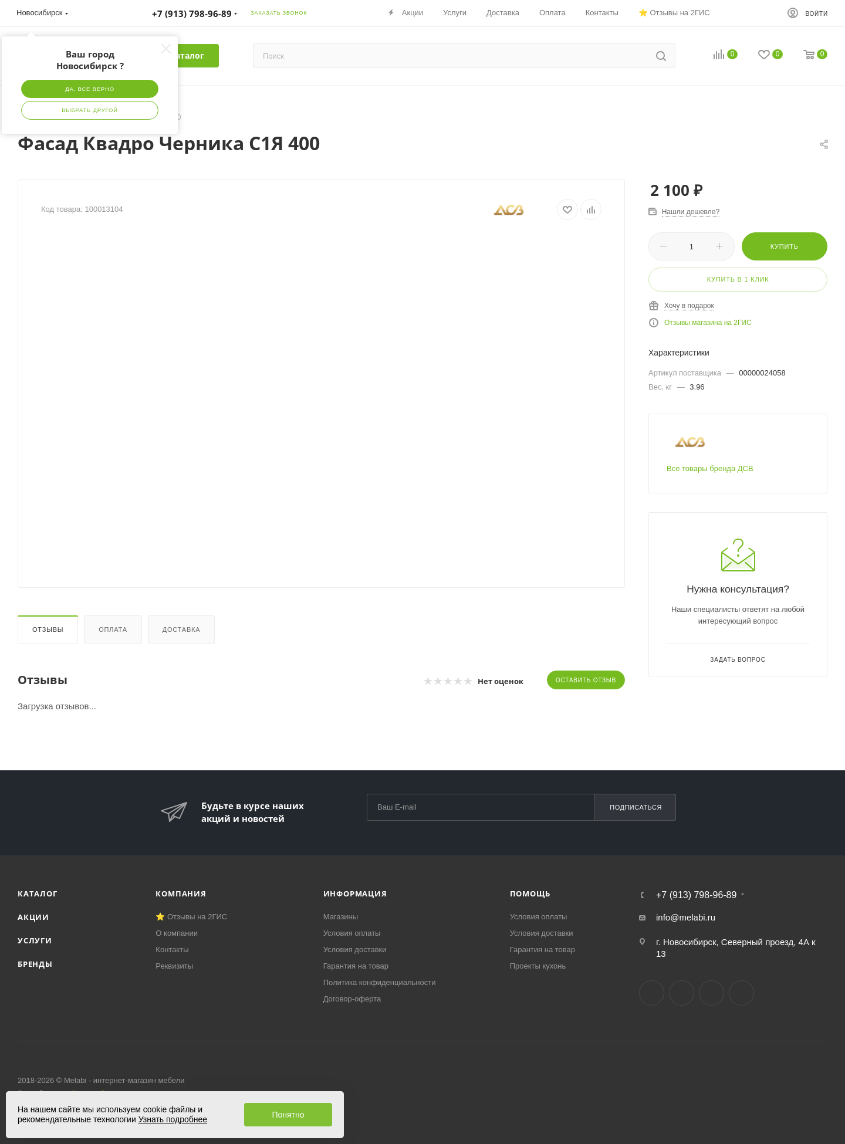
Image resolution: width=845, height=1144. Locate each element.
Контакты (172, 949)
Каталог (38, 893)
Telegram (681, 993)
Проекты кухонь (538, 966)
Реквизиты (174, 966)
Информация (355, 893)
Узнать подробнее (172, 1119)
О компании (177, 933)
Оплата (113, 629)
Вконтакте (651, 993)
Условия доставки (355, 949)
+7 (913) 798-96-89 (696, 895)
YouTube (711, 993)
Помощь (530, 893)
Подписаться (636, 807)
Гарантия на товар (355, 966)
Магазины (341, 916)
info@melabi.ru (685, 917)
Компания (181, 893)
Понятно (288, 1114)
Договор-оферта (352, 998)
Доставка (182, 629)
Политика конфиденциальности (379, 982)
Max (741, 993)
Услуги (35, 940)
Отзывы (47, 629)
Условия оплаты (352, 933)
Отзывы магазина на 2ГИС (708, 323)
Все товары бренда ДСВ (710, 468)
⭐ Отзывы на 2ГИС (191, 916)
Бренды (35, 964)
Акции (33, 917)
